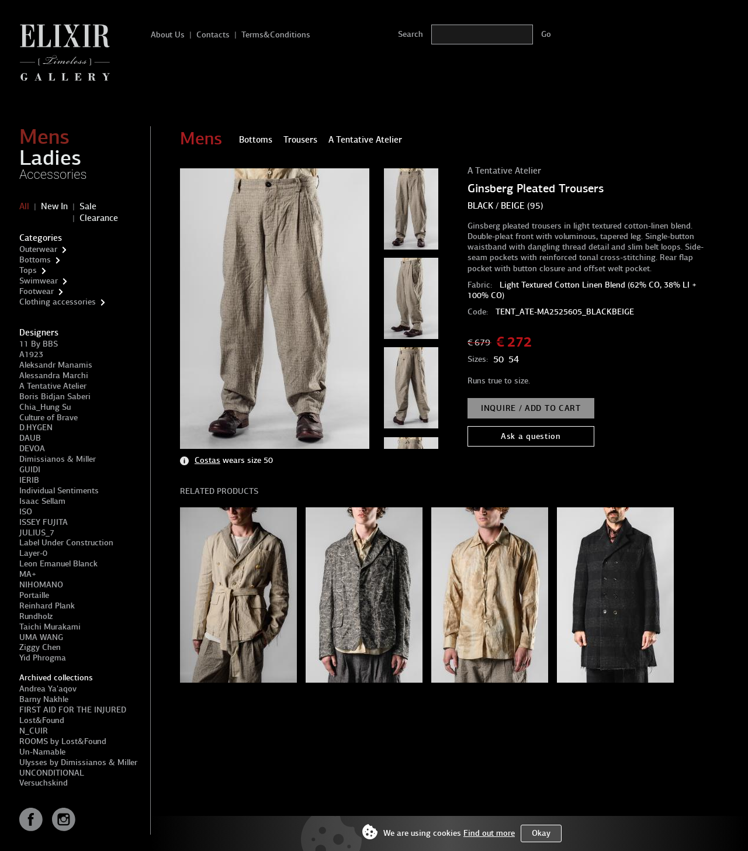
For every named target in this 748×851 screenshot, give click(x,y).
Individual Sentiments (59, 491)
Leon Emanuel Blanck (58, 564)
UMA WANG (41, 637)
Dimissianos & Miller (57, 459)
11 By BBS (38, 344)
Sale (87, 206)
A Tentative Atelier (52, 386)
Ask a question (531, 436)
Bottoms (35, 260)
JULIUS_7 (36, 533)
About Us (168, 35)
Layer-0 (33, 553)
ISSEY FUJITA (43, 522)
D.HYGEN (36, 428)
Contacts (213, 35)
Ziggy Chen (40, 647)
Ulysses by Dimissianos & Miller (78, 762)
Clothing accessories (57, 302)
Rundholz (36, 616)
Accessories (53, 174)
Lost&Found (41, 720)
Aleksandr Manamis (55, 365)
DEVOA (32, 449)
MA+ (27, 574)
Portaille (34, 595)
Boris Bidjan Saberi (55, 397)
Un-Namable (42, 752)
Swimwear (38, 281)
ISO (25, 512)
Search (410, 34)
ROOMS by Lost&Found (62, 741)
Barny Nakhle (43, 699)
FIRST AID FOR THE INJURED (72, 710)
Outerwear (38, 249)
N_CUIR (33, 731)
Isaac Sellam (42, 501)
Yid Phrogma (42, 658)
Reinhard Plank (47, 606)
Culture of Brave (48, 418)
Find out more (489, 833)
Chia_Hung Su (45, 407)
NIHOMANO (41, 585)
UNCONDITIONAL (51, 773)
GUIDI (29, 470)
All (24, 206)
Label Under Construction (66, 543)
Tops (28, 270)
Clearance (98, 218)
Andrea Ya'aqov (48, 689)
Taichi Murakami (50, 627)
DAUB (30, 438)
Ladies (50, 158)
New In (54, 206)
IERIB (29, 480)
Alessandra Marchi (53, 375)
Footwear (36, 291)
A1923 (31, 354)
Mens (44, 137)
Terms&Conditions (275, 35)
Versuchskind (43, 783)
